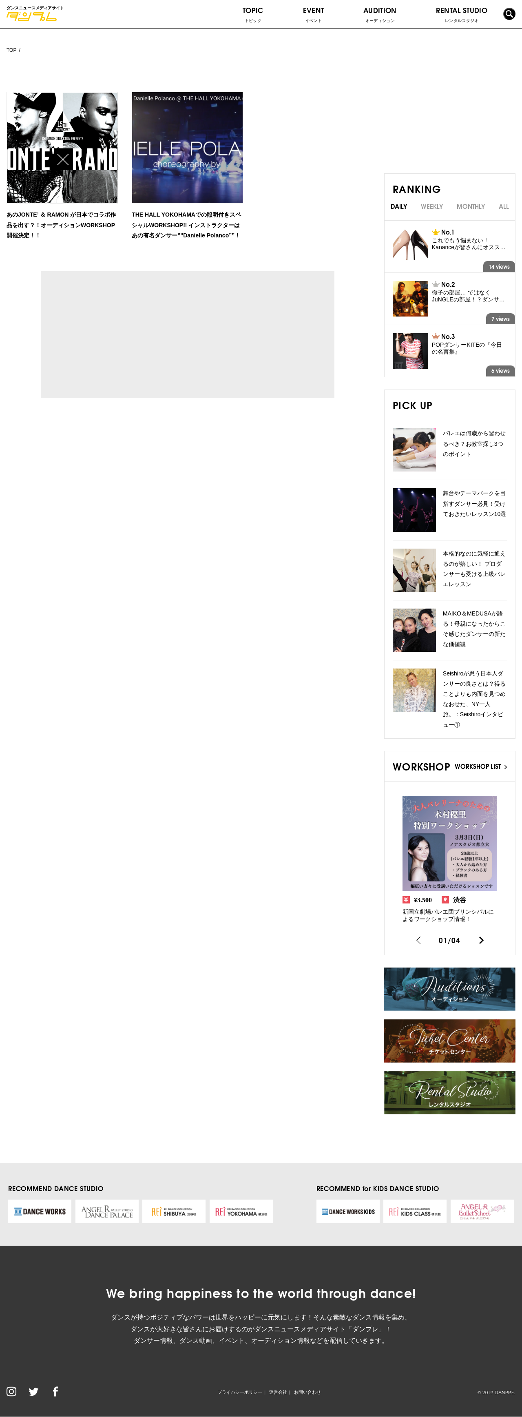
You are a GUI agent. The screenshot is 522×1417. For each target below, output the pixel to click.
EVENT (313, 14)
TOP (11, 50)
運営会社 (278, 1392)
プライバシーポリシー (239, 1392)
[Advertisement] (115, 334)
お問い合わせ (307, 1392)
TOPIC (253, 14)
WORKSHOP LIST (481, 766)
